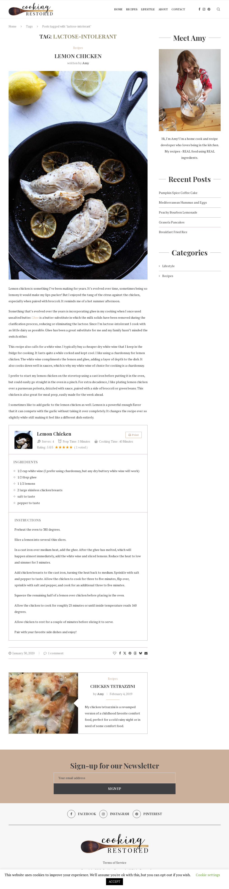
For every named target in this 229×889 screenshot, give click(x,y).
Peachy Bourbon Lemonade (178, 212)
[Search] (218, 9)
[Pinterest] (209, 9)
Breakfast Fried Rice (173, 232)
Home (118, 9)
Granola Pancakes (172, 222)
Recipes (131, 9)
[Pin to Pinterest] (130, 653)
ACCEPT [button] (114, 882)
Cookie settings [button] (208, 875)
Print (133, 435)
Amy (85, 63)
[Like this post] (114, 653)
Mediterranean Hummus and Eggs (183, 202)
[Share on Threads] (135, 653)
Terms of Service (114, 862)
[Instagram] (204, 9)
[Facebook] (199, 9)
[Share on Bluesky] (140, 653)
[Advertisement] (189, 320)
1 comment (54, 653)
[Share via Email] (146, 653)
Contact (178, 9)
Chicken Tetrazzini (112, 686)
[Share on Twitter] (124, 653)
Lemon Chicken (78, 55)
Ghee (35, 317)
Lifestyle (148, 9)
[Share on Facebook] (120, 653)
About (163, 9)
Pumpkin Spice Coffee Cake (178, 193)
